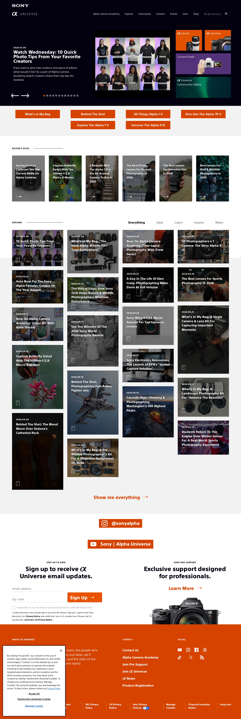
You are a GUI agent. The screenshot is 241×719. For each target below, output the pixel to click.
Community (144, 13)
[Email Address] (38, 588)
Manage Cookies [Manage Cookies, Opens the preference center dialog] (34, 705)
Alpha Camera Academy (106, 13)
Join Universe (135, 671)
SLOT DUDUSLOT (179, 665)
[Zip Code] (38, 599)
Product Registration (138, 685)
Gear (185, 13)
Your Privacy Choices (141, 706)
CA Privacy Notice (43, 619)
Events (173, 13)
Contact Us (131, 650)
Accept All (34, 693)
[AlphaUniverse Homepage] (24, 14)
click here (29, 619)
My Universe (212, 14)
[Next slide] (25, 95)
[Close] (61, 650)
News (129, 678)
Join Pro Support (135, 664)
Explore (129, 13)
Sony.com (225, 704)
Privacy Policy (33, 616)
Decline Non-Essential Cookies (34, 699)
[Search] (226, 13)
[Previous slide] (15, 95)
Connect (160, 13)
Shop (196, 13)
